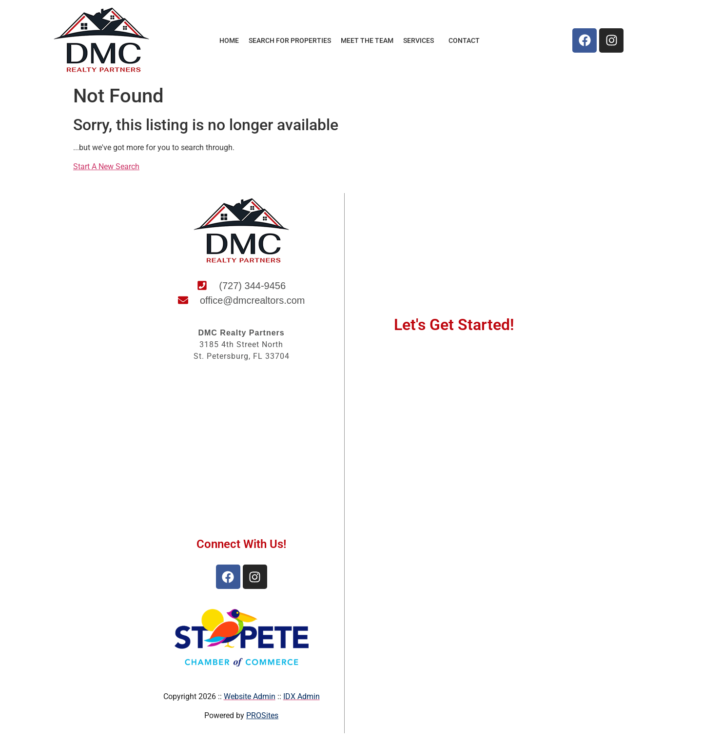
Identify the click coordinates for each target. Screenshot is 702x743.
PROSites (262, 715)
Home (229, 40)
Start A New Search (106, 166)
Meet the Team (367, 40)
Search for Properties (290, 40)
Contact (464, 40)
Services (421, 40)
